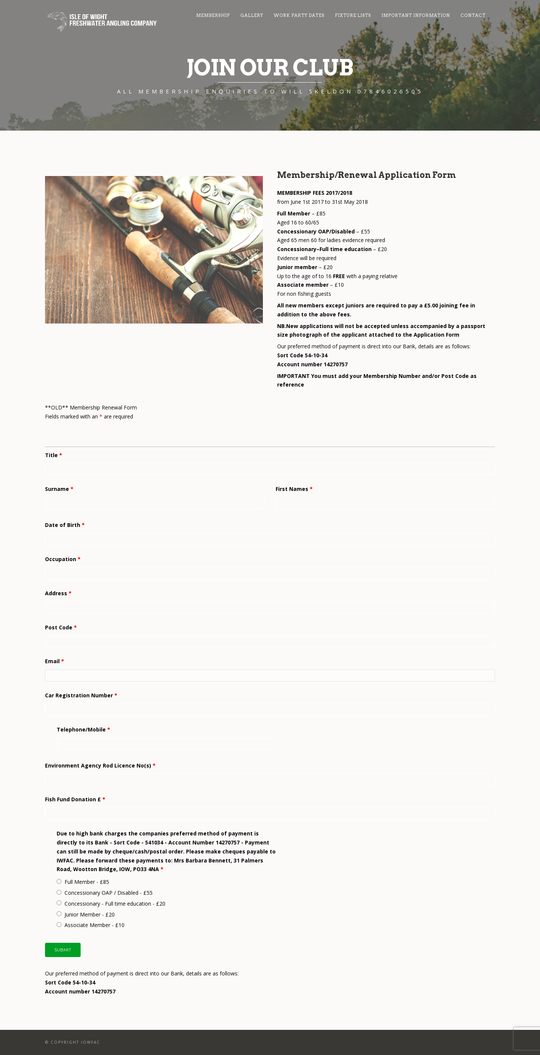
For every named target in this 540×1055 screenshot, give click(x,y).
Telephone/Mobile (83, 729)
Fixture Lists (353, 15)
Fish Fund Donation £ (75, 799)
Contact (473, 15)
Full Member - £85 (86, 881)
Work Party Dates (299, 15)
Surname (59, 488)
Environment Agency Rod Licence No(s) (100, 765)
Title (53, 455)
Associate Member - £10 (94, 925)
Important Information (415, 15)
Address (58, 593)
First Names (294, 488)
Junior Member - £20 (89, 914)
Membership (213, 15)
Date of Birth (65, 524)
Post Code (61, 627)
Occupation (63, 559)
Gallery (251, 15)
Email (54, 661)
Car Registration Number (81, 695)
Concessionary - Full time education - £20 (114, 903)
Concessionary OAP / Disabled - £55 (108, 892)
